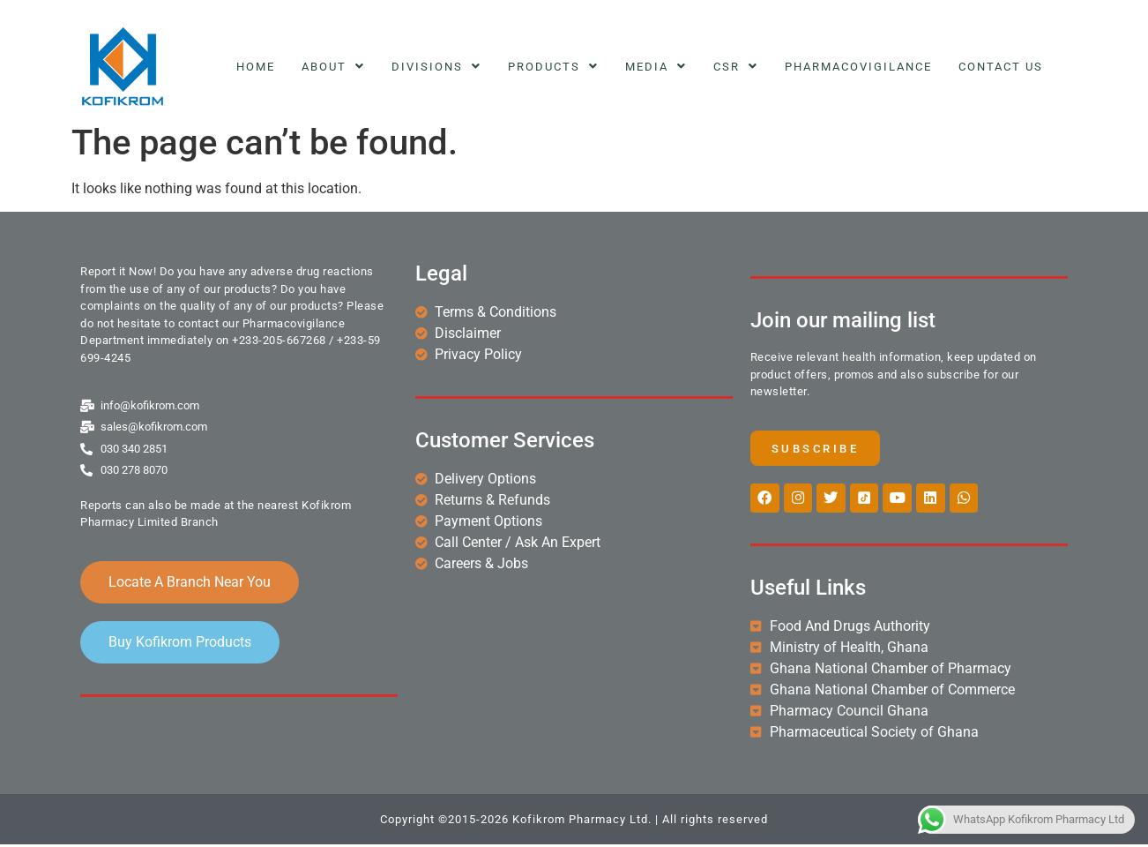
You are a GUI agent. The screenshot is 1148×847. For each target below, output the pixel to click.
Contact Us (1000, 66)
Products (553, 66)
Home (255, 66)
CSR (735, 66)
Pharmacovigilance (858, 66)
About (333, 66)
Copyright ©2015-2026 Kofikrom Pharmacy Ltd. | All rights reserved (574, 821)
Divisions (436, 66)
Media (656, 66)
